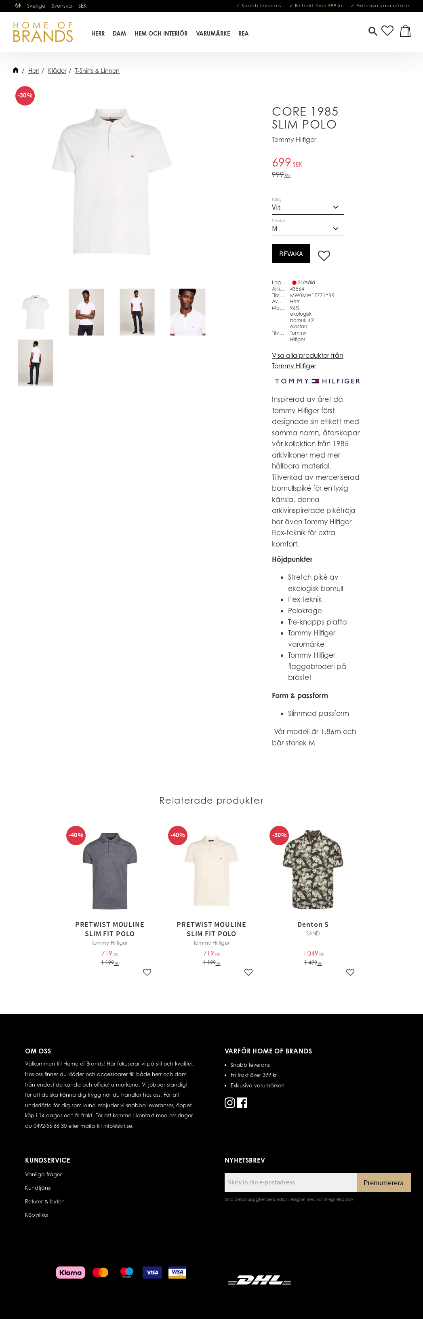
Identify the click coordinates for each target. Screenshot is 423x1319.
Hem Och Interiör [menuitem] (161, 33)
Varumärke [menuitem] (213, 33)
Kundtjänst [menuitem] (38, 1187)
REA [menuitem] (243, 33)
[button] (373, 32)
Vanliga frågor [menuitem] (43, 1174)
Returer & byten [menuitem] (45, 1201)
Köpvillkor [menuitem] (37, 1214)
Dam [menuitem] (119, 33)
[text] (317, 163)
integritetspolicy (338, 1199)
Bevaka (291, 254)
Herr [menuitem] (98, 33)
